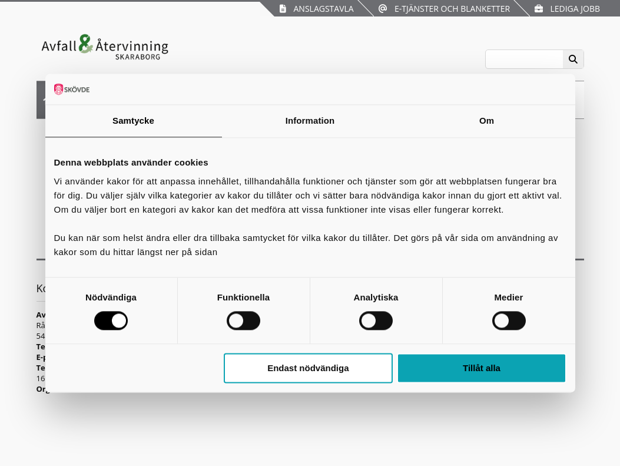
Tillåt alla (481, 368)
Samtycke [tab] (133, 120)
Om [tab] (486, 120)
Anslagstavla (316, 8)
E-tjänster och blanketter (444, 8)
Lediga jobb (567, 8)
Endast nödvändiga (308, 368)
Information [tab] (310, 120)
